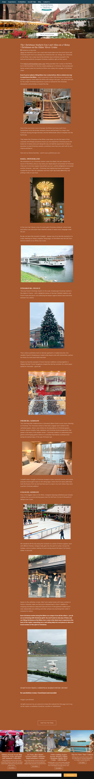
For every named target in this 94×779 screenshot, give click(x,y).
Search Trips (32, 2)
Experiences (12, 2)
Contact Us (46, 2)
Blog (39, 2)
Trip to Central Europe (47, 34)
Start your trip (70, 775)
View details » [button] (11, 767)
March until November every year (34, 64)
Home (4, 2)
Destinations (22, 2)
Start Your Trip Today (47, 723)
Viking (22, 52)
